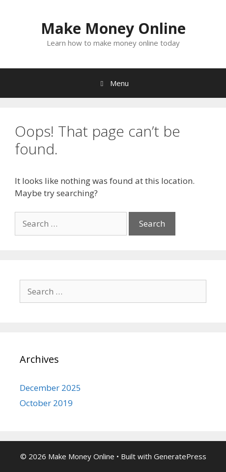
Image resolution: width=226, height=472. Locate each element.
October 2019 (46, 403)
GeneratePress (180, 456)
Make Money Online (113, 28)
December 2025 (50, 387)
